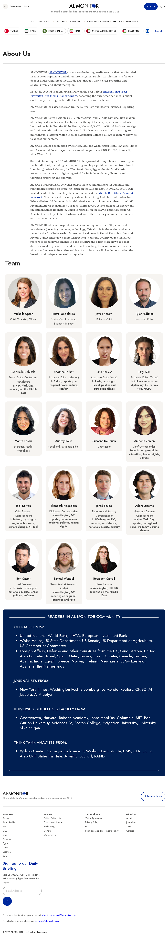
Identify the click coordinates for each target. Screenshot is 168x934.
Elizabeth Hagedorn (64, 506)
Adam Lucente (144, 506)
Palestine (7, 839)
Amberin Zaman (144, 441)
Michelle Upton (23, 314)
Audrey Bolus (63, 441)
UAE (5, 830)
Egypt (5, 843)
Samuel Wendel (64, 579)
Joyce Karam (104, 314)
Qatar (5, 847)
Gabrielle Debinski (23, 372)
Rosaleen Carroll (104, 579)
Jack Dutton (23, 506)
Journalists (131, 822)
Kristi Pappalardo (63, 314)
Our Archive (50, 835)
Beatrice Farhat (64, 372)
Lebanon (7, 851)
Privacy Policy (91, 822)
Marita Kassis (23, 441)
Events (27, 6)
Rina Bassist (104, 372)
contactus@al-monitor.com (46, 921)
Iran (4, 826)
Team (129, 826)
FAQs (87, 826)
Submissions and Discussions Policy (101, 830)
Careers (130, 830)
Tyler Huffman (144, 314)
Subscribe (151, 6)
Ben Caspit (23, 579)
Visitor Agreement (93, 818)
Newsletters (15, 6)
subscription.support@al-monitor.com (59, 915)
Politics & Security (41, 21)
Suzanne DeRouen (104, 441)
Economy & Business (98, 21)
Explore (117, 21)
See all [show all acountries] (159, 31)
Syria (5, 856)
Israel (5, 835)
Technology (75, 21)
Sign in (162, 6)
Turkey (6, 818)
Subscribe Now (153, 796)
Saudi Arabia (9, 822)
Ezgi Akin (144, 372)
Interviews (132, 21)
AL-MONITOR (58, 72)
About (129, 818)
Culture (60, 21)
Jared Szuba (104, 506)
